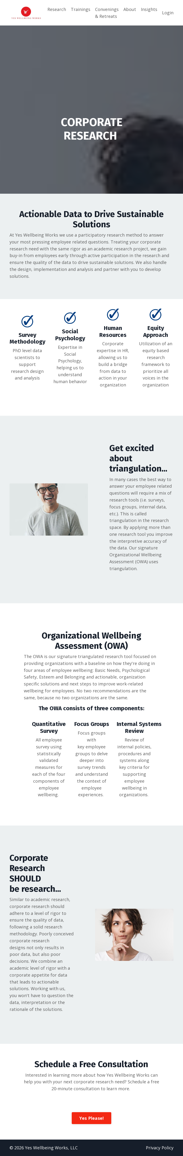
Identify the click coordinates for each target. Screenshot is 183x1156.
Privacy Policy (159, 1148)
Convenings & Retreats (107, 12)
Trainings (80, 9)
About (129, 9)
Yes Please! (91, 1118)
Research (56, 9)
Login (167, 12)
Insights (149, 9)
